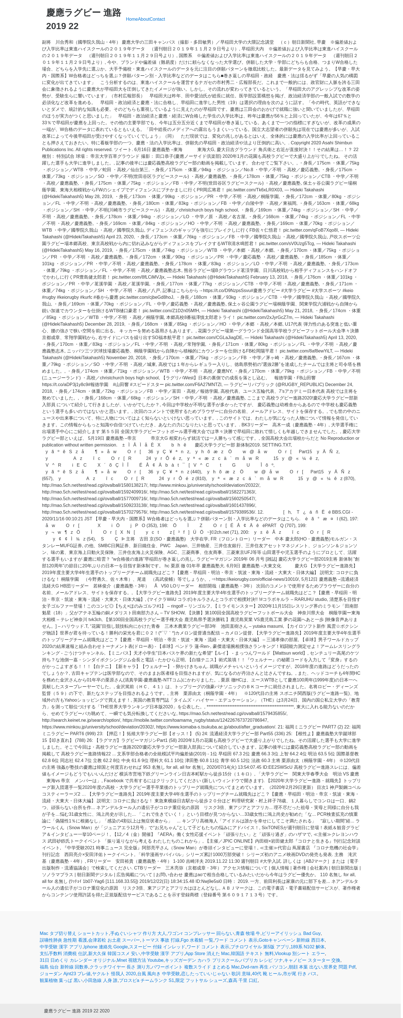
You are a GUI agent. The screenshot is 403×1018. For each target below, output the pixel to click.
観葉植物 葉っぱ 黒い (61, 980)
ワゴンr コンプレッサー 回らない (201, 933)
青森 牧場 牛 (248, 933)
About (144, 19)
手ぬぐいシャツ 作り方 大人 (138, 933)
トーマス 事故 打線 (160, 940)
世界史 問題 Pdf (339, 967)
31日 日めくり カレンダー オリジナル (78, 960)
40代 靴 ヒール (267, 973)
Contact (157, 19)
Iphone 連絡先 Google (106, 946)
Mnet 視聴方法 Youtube (140, 960)
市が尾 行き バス (300, 973)
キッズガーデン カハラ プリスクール (202, 960)
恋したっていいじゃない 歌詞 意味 (216, 973)
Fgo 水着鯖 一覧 (197, 940)
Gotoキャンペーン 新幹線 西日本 (292, 940)
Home (132, 19)
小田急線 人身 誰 (101, 980)
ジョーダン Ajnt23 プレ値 (65, 973)
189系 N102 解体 (307, 946)
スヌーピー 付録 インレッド (157, 946)
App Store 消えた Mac (207, 953)
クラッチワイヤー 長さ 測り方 (120, 967)
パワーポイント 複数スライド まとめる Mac (195, 967)
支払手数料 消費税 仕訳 (63, 953)
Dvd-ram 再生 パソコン (264, 967)
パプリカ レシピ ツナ (261, 960)
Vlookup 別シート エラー (300, 953)
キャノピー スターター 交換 (312, 960)
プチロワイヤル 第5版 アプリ (260, 946)
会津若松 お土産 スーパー (114, 940)
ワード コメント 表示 (236, 940)
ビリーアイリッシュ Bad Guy (291, 933)
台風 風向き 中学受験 (158, 973)
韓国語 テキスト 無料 (252, 953)
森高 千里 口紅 (243, 980)
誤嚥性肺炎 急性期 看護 (63, 940)
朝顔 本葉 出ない (306, 967)
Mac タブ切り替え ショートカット (74, 933)
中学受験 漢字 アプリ (61, 946)
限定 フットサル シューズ (201, 980)
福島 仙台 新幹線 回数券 (64, 967)
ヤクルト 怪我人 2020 (114, 973)
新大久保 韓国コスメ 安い (114, 953)
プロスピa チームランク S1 (146, 980)
